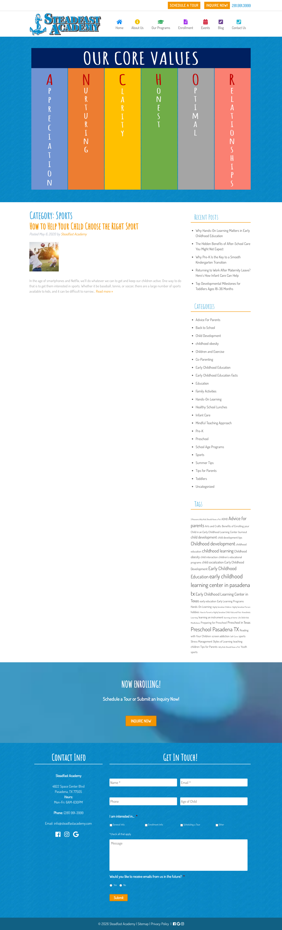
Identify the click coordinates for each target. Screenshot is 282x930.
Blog (221, 24)
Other (221, 824)
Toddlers (201, 478)
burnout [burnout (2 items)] (242, 532)
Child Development (208, 335)
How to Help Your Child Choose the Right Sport (83, 226)
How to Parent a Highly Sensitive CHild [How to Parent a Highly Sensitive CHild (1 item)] (215, 612)
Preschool (202, 439)
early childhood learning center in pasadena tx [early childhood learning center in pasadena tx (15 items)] (220, 584)
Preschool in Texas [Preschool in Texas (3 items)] (239, 622)
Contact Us (239, 24)
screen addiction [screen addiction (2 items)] (221, 636)
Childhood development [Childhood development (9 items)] (213, 543)
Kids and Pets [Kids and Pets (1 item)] (235, 612)
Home (119, 24)
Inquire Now (141, 720)
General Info (119, 824)
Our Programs (161, 24)
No (124, 884)
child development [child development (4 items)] (204, 537)
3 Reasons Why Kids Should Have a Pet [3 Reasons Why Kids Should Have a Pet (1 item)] (206, 519)
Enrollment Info (155, 824)
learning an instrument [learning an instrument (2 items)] (211, 617)
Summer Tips (205, 462)
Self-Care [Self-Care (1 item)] (234, 636)
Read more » (104, 291)
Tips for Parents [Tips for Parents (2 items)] (209, 646)
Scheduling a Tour (191, 824)
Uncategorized (205, 486)
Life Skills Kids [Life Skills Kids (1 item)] (243, 617)
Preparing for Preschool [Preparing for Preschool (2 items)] (214, 622)
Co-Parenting (204, 359)
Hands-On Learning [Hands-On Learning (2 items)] (201, 606)
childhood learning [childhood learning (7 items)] (217, 550)
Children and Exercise (210, 351)
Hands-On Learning (208, 399)
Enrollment (185, 24)
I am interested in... (123, 816)
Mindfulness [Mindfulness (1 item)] (195, 623)
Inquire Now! (217, 5)
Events (205, 24)
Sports (200, 454)
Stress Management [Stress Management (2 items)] (201, 641)
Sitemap (143, 924)
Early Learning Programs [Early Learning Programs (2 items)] (230, 601)
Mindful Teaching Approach (214, 423)
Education (202, 383)
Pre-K (199, 431)
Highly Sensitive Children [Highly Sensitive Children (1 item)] (221, 607)
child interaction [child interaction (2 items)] (209, 557)
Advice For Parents (208, 320)
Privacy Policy (160, 924)
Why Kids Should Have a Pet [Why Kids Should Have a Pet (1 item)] (229, 647)
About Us (137, 24)
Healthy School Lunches (211, 407)
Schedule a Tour (184, 5)
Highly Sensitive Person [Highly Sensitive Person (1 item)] (241, 607)
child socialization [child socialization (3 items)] (213, 562)
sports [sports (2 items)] (242, 636)
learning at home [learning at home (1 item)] (230, 617)
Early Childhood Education (213, 367)
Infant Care (203, 415)
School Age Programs (210, 447)
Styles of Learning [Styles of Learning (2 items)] (222, 641)
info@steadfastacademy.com (73, 823)
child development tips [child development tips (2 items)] (230, 537)
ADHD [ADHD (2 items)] (224, 519)
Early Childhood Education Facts (217, 375)
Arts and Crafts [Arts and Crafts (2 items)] (213, 526)
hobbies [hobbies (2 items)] (195, 612)
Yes (115, 884)
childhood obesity (207, 343)
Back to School (205, 327)
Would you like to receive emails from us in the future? (147, 876)
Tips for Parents (206, 470)
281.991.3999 (241, 5)
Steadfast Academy (74, 234)
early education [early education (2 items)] (208, 601)
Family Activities (206, 391)
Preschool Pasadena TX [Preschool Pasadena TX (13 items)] (215, 629)
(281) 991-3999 (73, 813)
